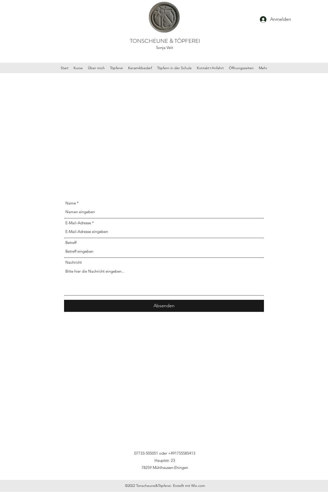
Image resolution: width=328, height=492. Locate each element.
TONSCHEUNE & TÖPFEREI (165, 41)
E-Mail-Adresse (78, 223)
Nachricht (73, 262)
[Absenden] (164, 306)
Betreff (70, 242)
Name (70, 203)
